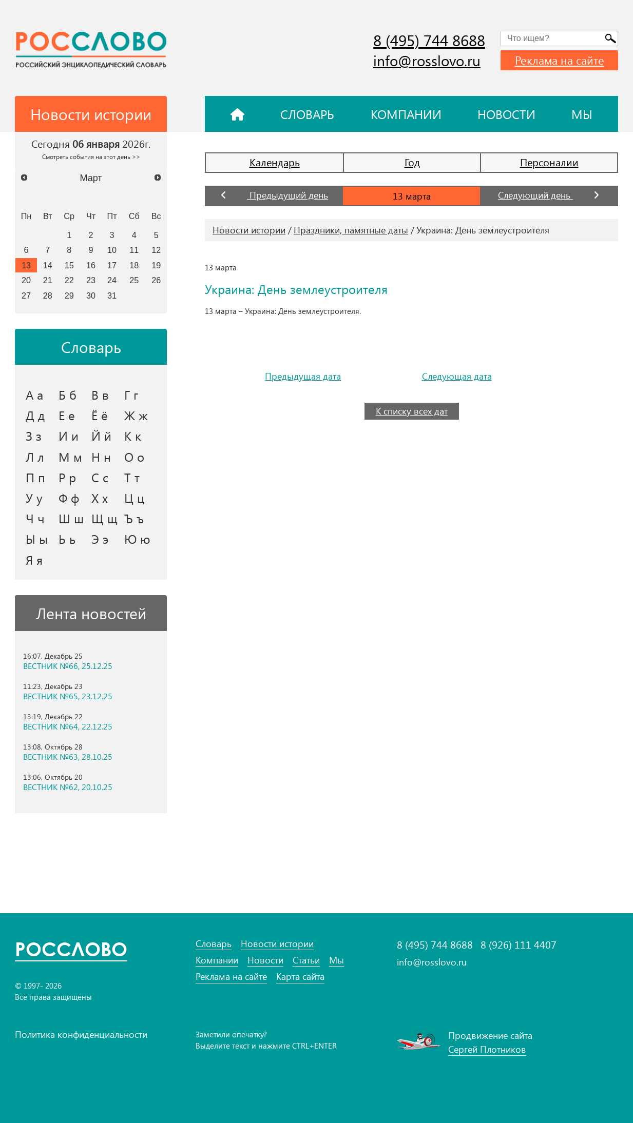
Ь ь (67, 538)
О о (134, 456)
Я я (34, 559)
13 (26, 265)
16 (90, 265)
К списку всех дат (412, 411)
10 (112, 249)
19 (156, 265)
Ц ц (134, 497)
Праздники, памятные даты (351, 230)
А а (34, 394)
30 (90, 295)
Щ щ (104, 518)
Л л (35, 456)
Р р (67, 477)
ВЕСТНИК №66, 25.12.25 (67, 666)
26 (156, 280)
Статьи (306, 960)
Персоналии (549, 162)
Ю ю (137, 538)
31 (112, 295)
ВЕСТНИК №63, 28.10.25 (67, 757)
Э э (99, 538)
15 (69, 265)
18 (134, 265)
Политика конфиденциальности (81, 1034)
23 (90, 280)
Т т (132, 477)
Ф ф (69, 497)
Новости (506, 114)
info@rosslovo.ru (427, 60)
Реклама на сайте (559, 60)
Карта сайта (300, 976)
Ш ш (71, 518)
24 (112, 280)
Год (412, 162)
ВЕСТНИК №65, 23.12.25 (67, 696)
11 (134, 249)
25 (134, 280)
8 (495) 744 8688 (429, 40)
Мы (581, 114)
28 (47, 295)
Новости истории (249, 230)
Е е (67, 415)
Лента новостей (91, 613)
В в (100, 394)
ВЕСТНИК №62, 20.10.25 (67, 787)
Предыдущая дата (303, 376)
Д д (35, 415)
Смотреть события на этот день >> (91, 156)
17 (112, 265)
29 (69, 295)
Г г (131, 394)
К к (132, 435)
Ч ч (35, 518)
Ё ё (99, 415)
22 (69, 280)
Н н (101, 456)
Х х (99, 497)
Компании (406, 114)
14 (47, 265)
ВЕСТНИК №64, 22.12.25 (67, 726)
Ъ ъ (134, 518)
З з (34, 435)
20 (26, 280)
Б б (67, 394)
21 (47, 280)
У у (34, 497)
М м (70, 456)
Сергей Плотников (487, 1049)
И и (69, 435)
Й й (101, 435)
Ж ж (136, 415)
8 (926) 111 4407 (519, 944)
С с (99, 477)
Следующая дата (457, 376)
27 (26, 295)
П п (35, 477)
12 (156, 249)
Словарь (307, 114)
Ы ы (37, 538)
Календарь (275, 162)
